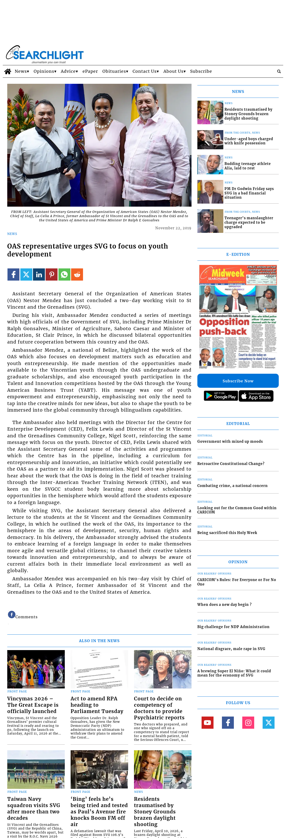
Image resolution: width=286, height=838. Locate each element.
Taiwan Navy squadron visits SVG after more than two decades (33, 808)
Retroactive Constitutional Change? (230, 464)
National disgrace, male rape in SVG (231, 649)
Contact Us (145, 71)
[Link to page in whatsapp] (64, 274)
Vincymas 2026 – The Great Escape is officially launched (33, 705)
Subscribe (201, 71)
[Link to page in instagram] (248, 722)
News (21, 71)
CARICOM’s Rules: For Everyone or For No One (236, 582)
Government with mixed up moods (230, 441)
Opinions (44, 71)
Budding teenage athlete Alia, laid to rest (247, 166)
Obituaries (114, 71)
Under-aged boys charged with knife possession (248, 141)
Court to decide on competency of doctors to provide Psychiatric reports (159, 708)
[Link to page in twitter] (26, 274)
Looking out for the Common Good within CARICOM (237, 510)
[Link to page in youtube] (208, 722)
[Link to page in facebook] (13, 274)
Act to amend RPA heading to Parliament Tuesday (97, 705)
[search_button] (279, 71)
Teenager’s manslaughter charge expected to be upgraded (248, 222)
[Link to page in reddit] (77, 274)
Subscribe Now (238, 381)
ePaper (90, 71)
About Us (173, 71)
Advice (68, 71)
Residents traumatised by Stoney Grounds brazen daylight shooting (155, 811)
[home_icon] (7, 71)
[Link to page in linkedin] (39, 274)
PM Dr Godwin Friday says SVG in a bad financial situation (249, 193)
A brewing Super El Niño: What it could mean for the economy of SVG (234, 673)
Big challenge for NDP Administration (233, 627)
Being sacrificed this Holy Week (227, 533)
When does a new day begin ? (224, 605)
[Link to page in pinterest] (52, 274)
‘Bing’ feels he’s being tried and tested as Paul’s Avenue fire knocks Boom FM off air (99, 811)
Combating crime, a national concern (232, 486)
